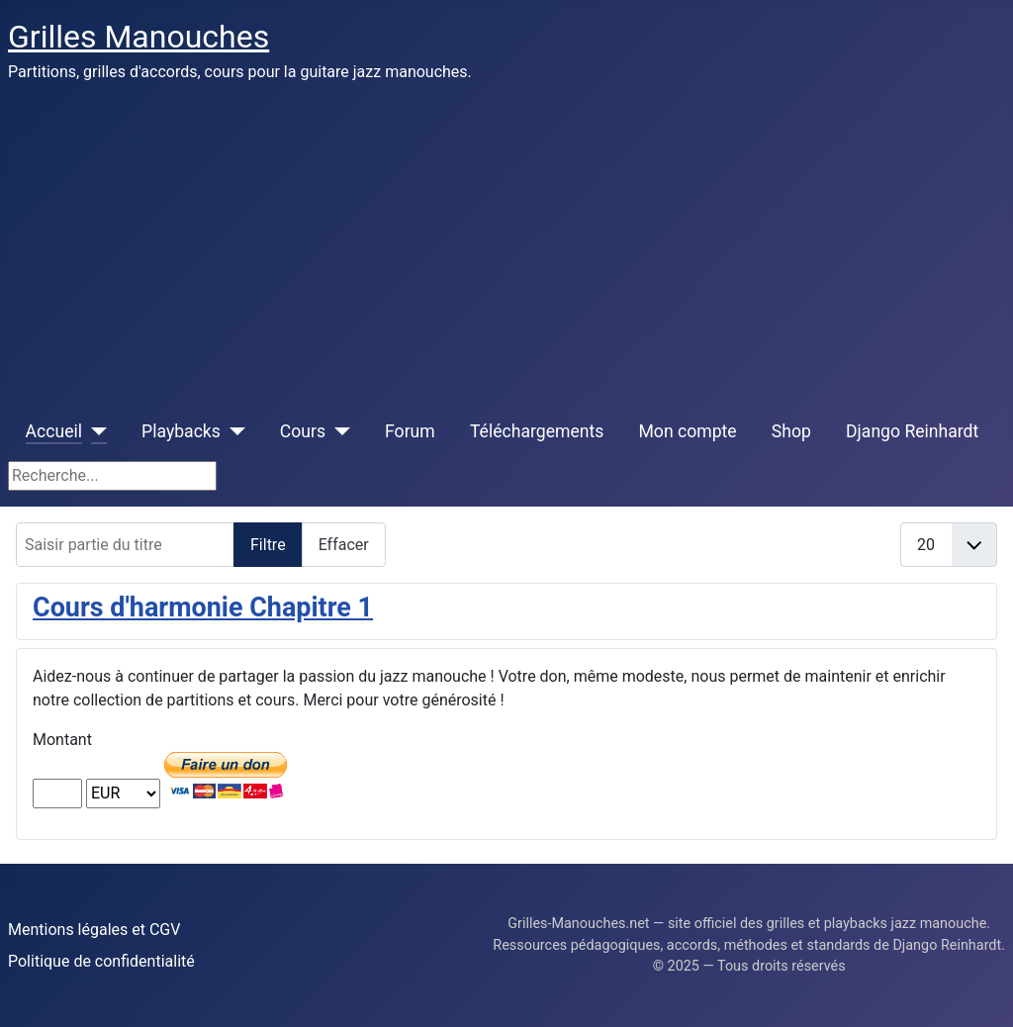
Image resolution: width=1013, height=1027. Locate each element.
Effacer (344, 544)
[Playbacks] (233, 431)
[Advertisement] (506, 245)
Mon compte (688, 431)
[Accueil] (94, 431)
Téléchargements (536, 431)
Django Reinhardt (912, 431)
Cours (302, 431)
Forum (410, 431)
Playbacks (181, 431)
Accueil (54, 431)
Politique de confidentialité (101, 961)
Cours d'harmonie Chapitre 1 (203, 607)
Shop (791, 431)
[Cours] (337, 431)
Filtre (268, 544)
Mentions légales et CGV (94, 929)
